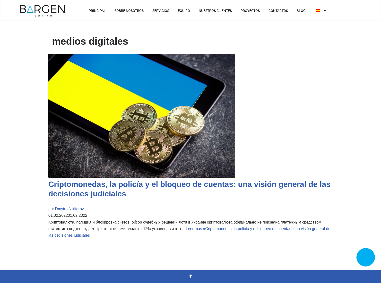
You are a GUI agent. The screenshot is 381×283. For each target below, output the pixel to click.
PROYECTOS (250, 11)
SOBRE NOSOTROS (129, 11)
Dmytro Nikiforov (69, 209)
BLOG (301, 11)
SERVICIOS (160, 11)
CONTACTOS (278, 11)
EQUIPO (184, 11)
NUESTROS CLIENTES (215, 11)
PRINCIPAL (97, 11)
